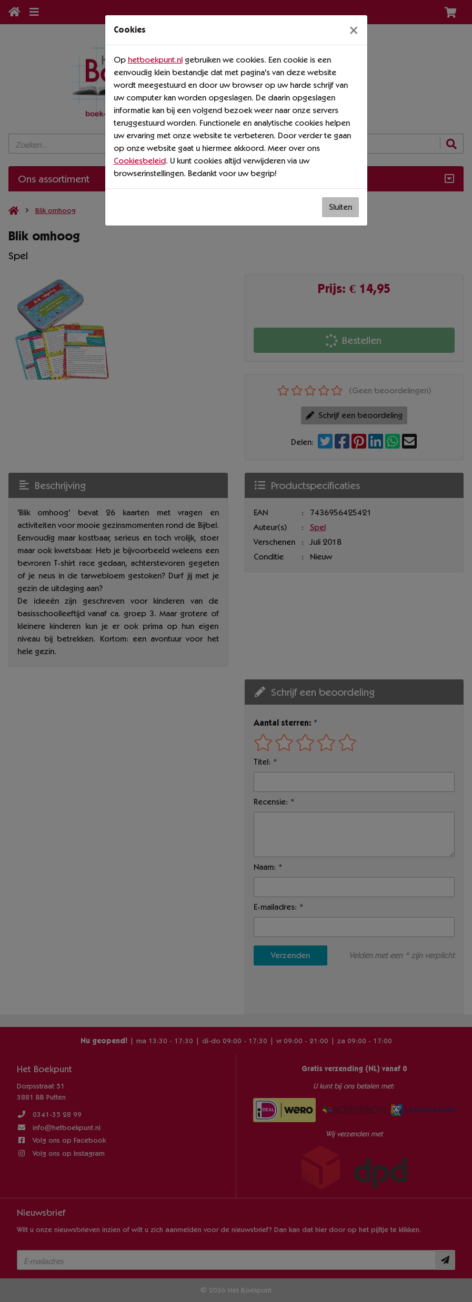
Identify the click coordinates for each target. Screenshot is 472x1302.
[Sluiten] (353, 30)
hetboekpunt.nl (155, 60)
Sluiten (340, 207)
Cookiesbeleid (140, 161)
